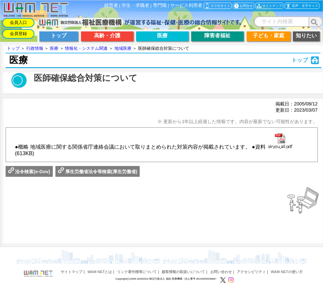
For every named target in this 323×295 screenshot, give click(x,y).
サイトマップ (71, 272)
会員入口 (18, 22)
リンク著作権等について (137, 272)
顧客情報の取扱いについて (183, 272)
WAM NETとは (100, 272)
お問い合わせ (221, 272)
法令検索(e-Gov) (29, 171)
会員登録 (18, 33)
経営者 (111, 5)
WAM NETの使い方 (287, 272)
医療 (54, 48)
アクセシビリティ (251, 272)
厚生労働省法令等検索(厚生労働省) (97, 171)
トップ (13, 48)
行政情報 (34, 48)
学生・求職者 (135, 5)
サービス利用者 (186, 5)
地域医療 (122, 48)
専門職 (160, 5)
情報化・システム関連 (86, 48)
